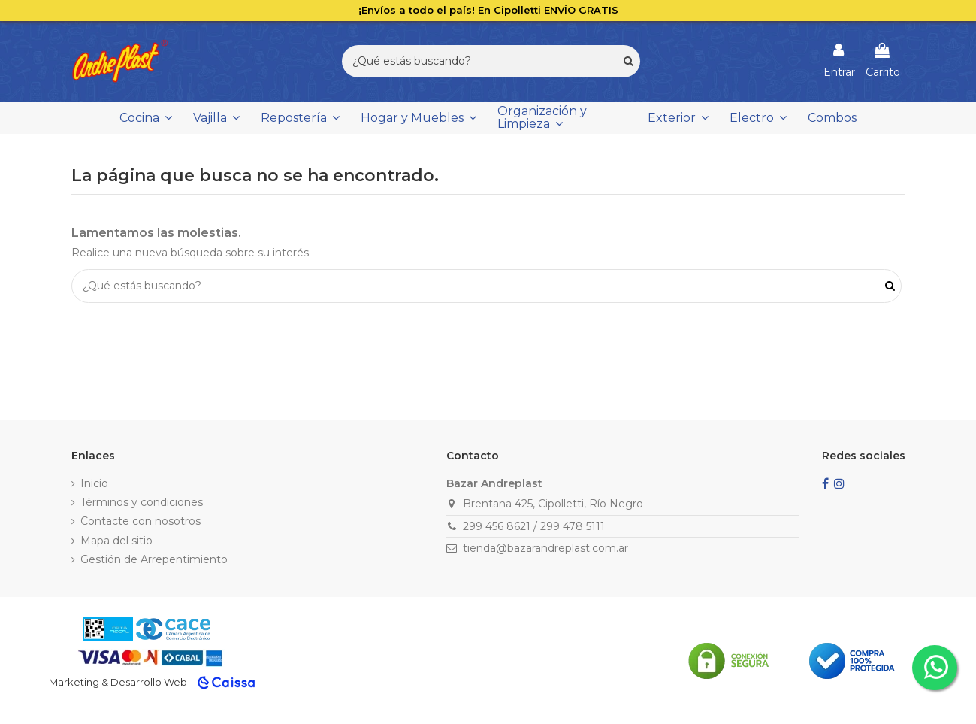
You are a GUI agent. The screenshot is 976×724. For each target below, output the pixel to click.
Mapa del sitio (116, 540)
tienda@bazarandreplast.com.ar (545, 548)
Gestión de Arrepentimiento (154, 559)
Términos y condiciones (141, 502)
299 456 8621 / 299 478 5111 (534, 526)
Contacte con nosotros (140, 521)
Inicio (94, 483)
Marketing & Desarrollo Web (118, 682)
